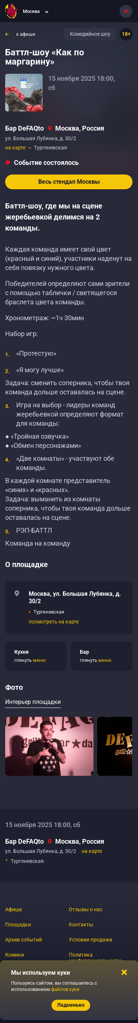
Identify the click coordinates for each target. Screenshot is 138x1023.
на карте (15, 148)
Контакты (81, 924)
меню (39, 660)
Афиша (13, 909)
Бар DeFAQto (24, 128)
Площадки (18, 924)
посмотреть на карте (54, 622)
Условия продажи (90, 940)
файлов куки (65, 989)
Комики (14, 955)
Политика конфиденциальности (95, 958)
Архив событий (23, 940)
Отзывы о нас (85, 909)
